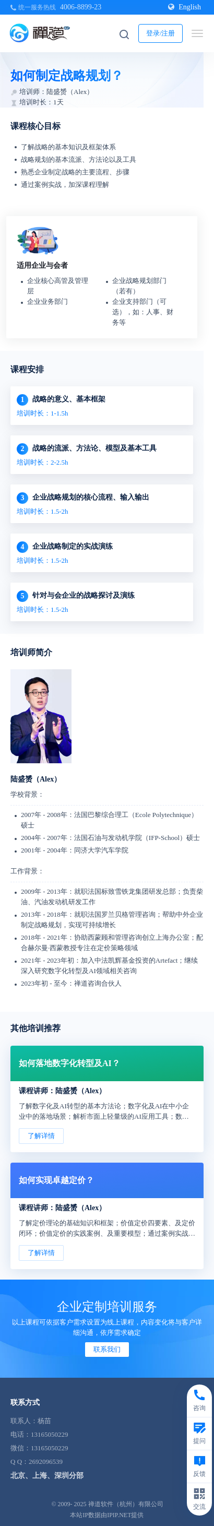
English (184, 7)
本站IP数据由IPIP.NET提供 (107, 1515)
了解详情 (41, 1136)
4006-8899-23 (80, 7)
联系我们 (107, 1349)
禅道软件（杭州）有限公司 (125, 1504)
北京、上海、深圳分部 (47, 1476)
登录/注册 (160, 33)
